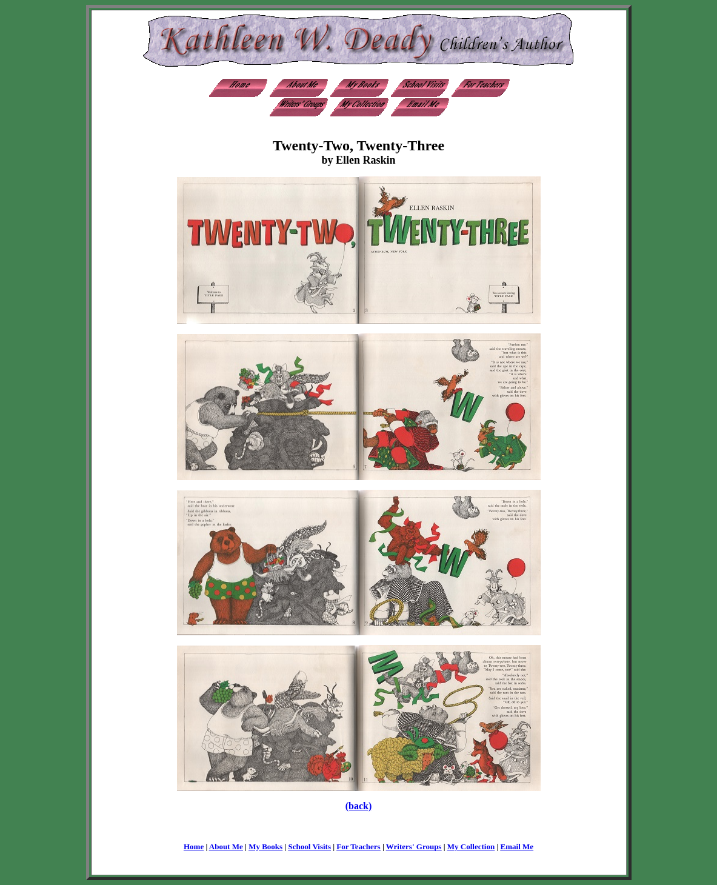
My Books (265, 846)
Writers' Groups (414, 846)
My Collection (471, 846)
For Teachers (358, 846)
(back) (358, 806)
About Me (226, 846)
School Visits (309, 846)
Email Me (517, 846)
